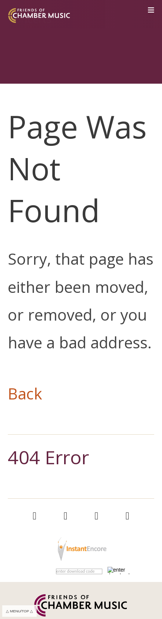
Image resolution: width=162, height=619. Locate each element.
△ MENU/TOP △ (19, 611)
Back (25, 393)
